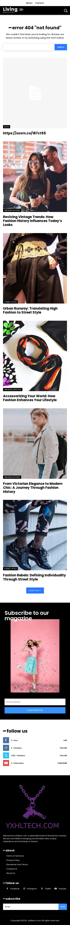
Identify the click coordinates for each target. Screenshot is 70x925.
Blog (6, 127)
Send (62, 906)
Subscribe (62, 763)
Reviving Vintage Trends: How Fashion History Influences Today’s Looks (32, 221)
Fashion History (12, 210)
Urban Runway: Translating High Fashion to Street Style (30, 310)
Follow (63, 748)
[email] (35, 702)
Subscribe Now (35, 710)
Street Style (10, 302)
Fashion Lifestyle (12, 389)
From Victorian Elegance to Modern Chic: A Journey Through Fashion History (32, 487)
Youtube (62, 888)
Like (65, 740)
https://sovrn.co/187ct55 (24, 133)
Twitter (48, 888)
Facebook (14, 888)
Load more (35, 590)
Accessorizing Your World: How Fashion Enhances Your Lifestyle (30, 398)
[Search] (61, 47)
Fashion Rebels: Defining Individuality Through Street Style (34, 577)
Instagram (32, 888)
